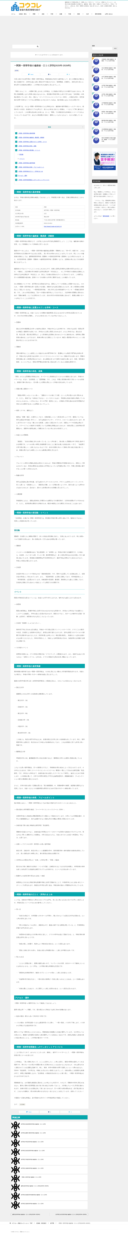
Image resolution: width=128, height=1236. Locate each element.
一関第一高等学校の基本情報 (26, 133)
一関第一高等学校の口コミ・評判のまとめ (30, 171)
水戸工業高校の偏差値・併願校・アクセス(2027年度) (109, 77)
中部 (52, 14)
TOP (22, 1223)
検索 (93, 46)
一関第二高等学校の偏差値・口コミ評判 (31, 1177)
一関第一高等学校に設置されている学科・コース (32, 141)
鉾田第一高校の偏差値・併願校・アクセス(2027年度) (109, 112)
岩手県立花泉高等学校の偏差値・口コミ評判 (32, 1203)
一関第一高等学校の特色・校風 (27, 146)
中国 (69, 14)
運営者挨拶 (106, 216)
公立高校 (22, 1104)
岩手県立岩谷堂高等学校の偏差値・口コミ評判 (33, 1150)
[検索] (26, 46)
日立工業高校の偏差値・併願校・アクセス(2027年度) (109, 68)
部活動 (21, 154)
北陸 (43, 14)
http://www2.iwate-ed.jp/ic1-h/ (53, 226)
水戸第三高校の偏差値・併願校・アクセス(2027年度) (109, 86)
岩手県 (16, 70)
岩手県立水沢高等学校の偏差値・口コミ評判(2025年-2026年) (71, 1214)
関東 (34, 14)
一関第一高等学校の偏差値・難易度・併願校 (31, 137)
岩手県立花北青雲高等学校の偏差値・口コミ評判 (33, 1124)
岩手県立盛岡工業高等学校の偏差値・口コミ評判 (33, 1133)
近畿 (60, 14)
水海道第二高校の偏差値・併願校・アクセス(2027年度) (109, 60)
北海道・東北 (22, 14)
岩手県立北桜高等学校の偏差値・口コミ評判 (32, 1168)
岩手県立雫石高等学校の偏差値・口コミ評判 (32, 1141)
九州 (87, 14)
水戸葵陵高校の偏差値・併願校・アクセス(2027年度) (109, 103)
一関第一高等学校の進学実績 (26, 163)
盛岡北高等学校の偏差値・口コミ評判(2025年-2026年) (35, 1186)
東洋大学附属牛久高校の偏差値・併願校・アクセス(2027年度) (109, 139)
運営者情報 (98, 14)
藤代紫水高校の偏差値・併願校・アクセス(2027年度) (109, 121)
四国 (78, 14)
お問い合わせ (109, 14)
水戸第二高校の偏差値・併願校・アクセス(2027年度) (109, 95)
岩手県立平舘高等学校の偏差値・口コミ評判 (32, 1159)
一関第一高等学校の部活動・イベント (29, 150)
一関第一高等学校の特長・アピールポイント (31, 167)
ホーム (13, 14)
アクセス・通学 (22, 175)
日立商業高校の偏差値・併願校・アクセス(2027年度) (109, 130)
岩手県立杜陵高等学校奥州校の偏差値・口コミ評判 (34, 1194)
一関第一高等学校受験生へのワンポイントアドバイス (33, 180)
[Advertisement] (64, 29)
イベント (22, 158)
